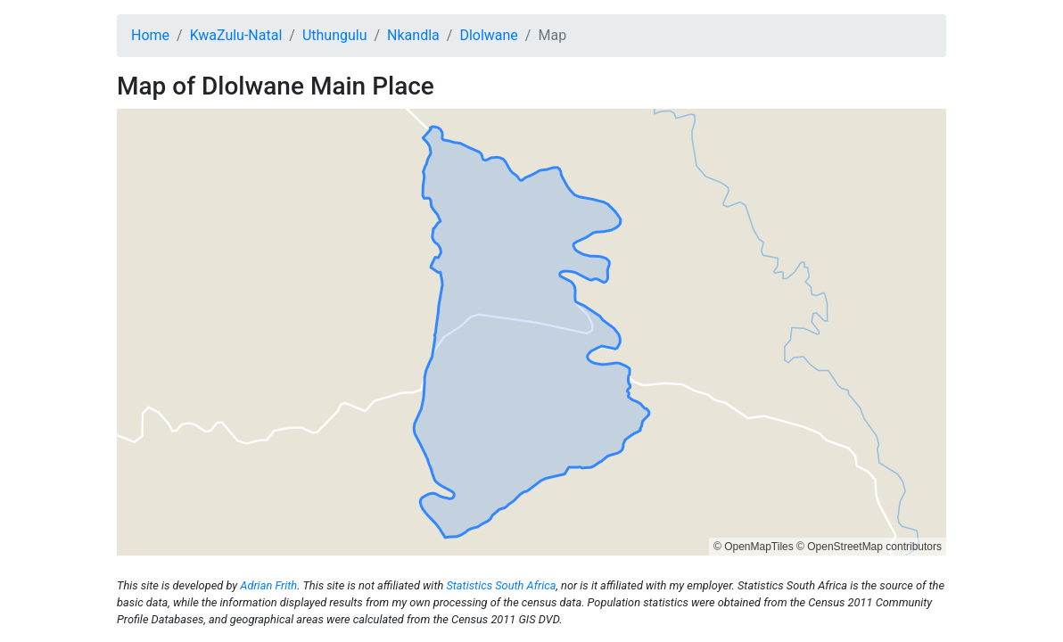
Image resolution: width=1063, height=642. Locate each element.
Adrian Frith (268, 585)
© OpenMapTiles (753, 546)
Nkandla (413, 35)
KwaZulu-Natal (236, 35)
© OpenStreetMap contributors (869, 546)
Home (150, 35)
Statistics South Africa (501, 585)
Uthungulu (334, 35)
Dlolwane (488, 35)
